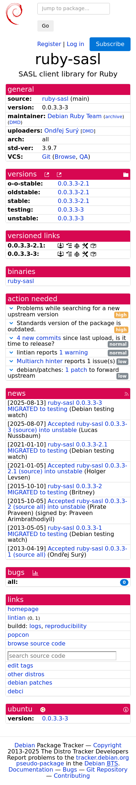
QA (83, 156)
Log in (75, 43)
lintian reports (68, 353)
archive (113, 116)
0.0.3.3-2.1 (73, 183)
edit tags (20, 665)
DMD (15, 122)
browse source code (36, 643)
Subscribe (110, 44)
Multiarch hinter (40, 361)
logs (35, 626)
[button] (11, 308)
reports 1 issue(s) (68, 361)
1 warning (73, 352)
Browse (64, 156)
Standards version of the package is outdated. (68, 326)
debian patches (30, 682)
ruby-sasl (55, 98)
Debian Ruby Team (75, 116)
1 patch (76, 369)
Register (49, 43)
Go (45, 26)
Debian (25, 745)
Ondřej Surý (61, 130)
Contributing (72, 775)
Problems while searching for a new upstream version (68, 312)
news (17, 393)
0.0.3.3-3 (71, 209)
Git (46, 156)
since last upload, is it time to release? (68, 341)
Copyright (107, 745)
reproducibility (66, 626)
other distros (26, 674)
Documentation (30, 769)
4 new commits (39, 338)
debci (15, 691)
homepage (23, 609)
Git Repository (107, 769)
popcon (18, 634)
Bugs (70, 769)
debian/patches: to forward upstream (68, 373)
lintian (17, 617)
